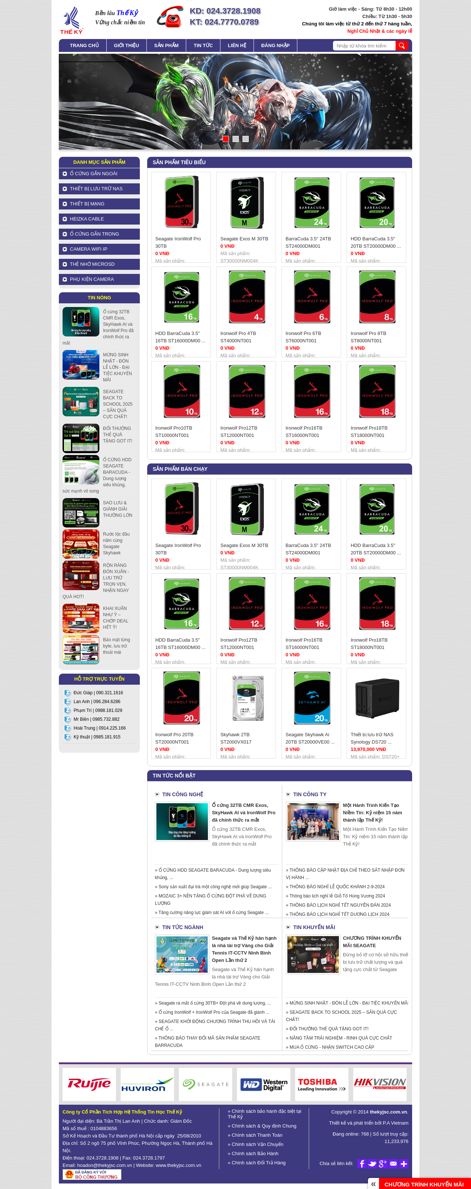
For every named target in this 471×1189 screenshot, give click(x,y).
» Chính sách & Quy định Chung (262, 1126)
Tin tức (203, 45)
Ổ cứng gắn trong (94, 234)
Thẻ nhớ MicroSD (92, 264)
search (402, 45)
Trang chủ (84, 45)
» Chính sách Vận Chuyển (255, 1144)
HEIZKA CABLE (87, 219)
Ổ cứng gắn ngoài (93, 173)
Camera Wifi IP (88, 249)
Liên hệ (237, 45)
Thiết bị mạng (87, 204)
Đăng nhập (275, 45)
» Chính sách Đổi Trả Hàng (257, 1162)
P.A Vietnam (395, 1123)
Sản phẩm (166, 45)
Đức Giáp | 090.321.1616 (98, 692)
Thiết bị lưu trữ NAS (96, 188)
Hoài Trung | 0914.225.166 (100, 728)
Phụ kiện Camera (92, 279)
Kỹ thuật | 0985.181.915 (97, 737)
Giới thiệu (126, 45)
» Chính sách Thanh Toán (255, 1135)
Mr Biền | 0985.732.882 (97, 719)
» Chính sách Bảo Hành (253, 1153)
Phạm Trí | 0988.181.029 (98, 710)
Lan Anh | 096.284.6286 (97, 701)
